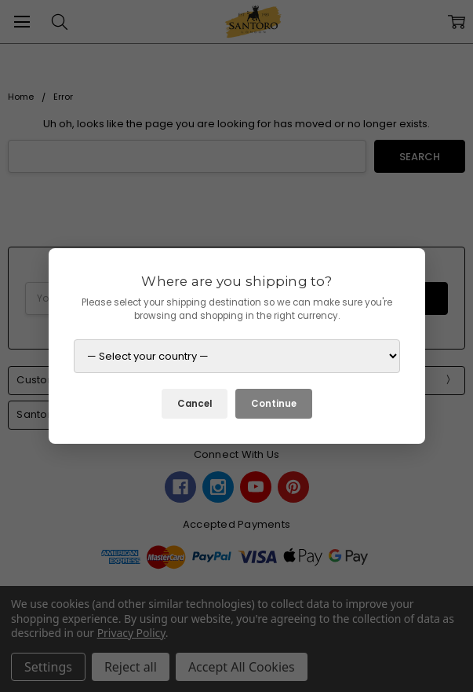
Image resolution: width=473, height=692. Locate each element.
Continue (274, 403)
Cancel (194, 403)
